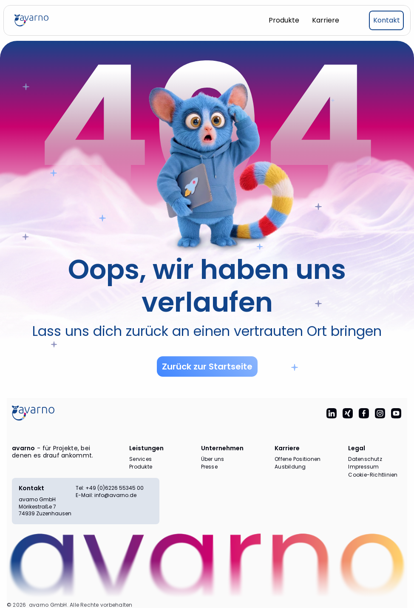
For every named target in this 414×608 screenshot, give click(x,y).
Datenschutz (365, 459)
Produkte (140, 466)
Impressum (363, 466)
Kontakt (31, 488)
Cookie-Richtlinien (372, 475)
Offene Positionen (297, 459)
